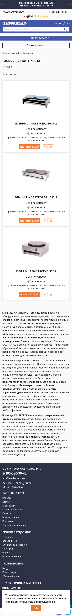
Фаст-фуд (7, 549)
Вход (5, 568)
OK (36, 608)
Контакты (7, 521)
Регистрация (9, 572)
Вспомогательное (11, 556)
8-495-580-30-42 (58, 12)
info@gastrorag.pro (13, 12)
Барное (6, 552)
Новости (6, 498)
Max (38, 3)
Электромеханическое (14, 545)
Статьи (6, 502)
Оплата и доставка (12, 509)
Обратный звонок (11, 576)
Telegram (47, 3)
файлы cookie (29, 595)
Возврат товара (10, 517)
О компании (8, 506)
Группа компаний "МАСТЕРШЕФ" (22, 583)
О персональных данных (15, 525)
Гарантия (7, 513)
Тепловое (7, 537)
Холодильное (9, 541)
